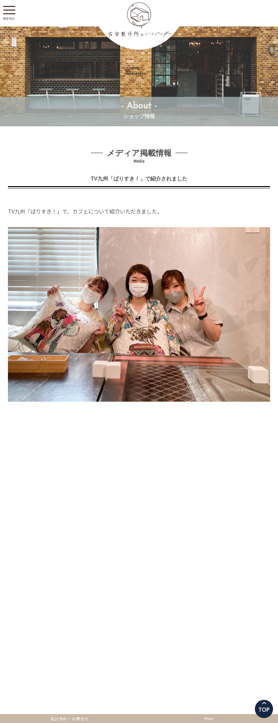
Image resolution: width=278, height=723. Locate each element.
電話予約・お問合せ (69, 717)
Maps (208, 719)
